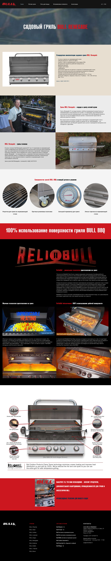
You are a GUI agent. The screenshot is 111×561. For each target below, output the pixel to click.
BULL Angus (32, 537)
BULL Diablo (32, 546)
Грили (22, 4)
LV (102, 4)
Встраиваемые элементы (60, 4)
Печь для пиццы (44, 4)
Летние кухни (32, 4)
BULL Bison (32, 551)
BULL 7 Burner (33, 548)
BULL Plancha (33, 527)
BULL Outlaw (32, 532)
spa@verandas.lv (88, 542)
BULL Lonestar (33, 535)
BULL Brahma (33, 543)
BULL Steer (32, 529)
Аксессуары (74, 4)
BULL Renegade (33, 540)
